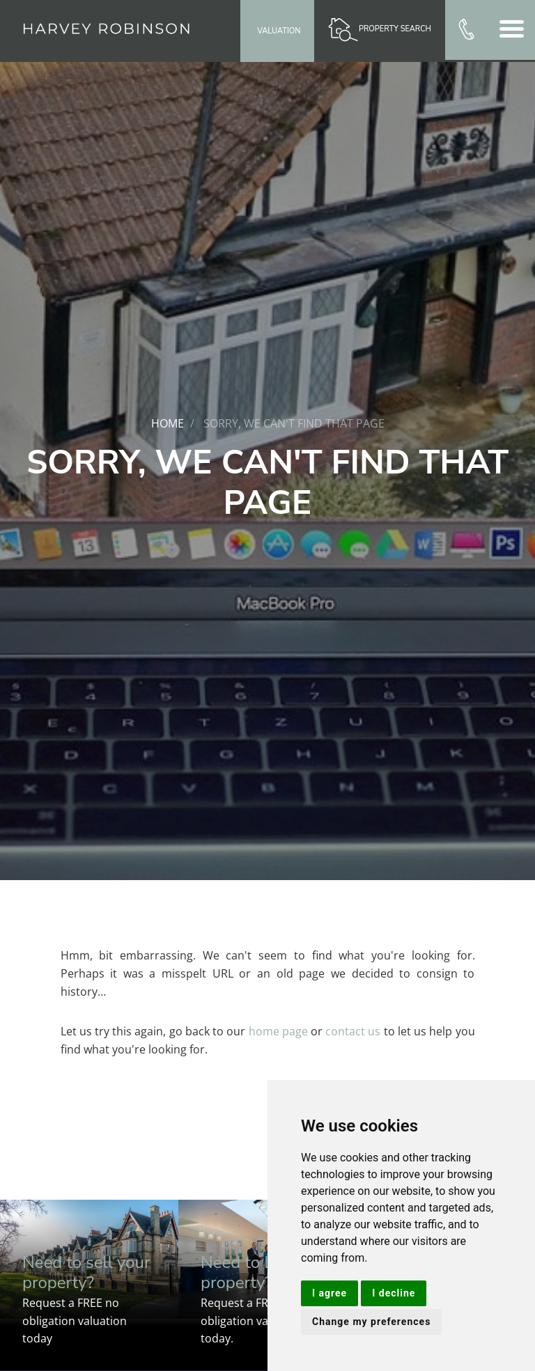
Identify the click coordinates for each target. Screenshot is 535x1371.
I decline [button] (393, 1293)
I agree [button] (329, 1293)
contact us (352, 1031)
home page (278, 1031)
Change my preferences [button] (371, 1321)
